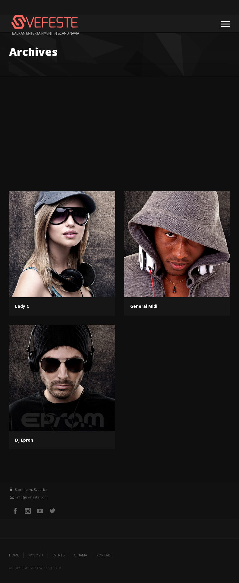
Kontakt (104, 555)
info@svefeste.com (32, 497)
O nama (80, 555)
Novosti (35, 555)
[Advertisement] (119, 121)
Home (14, 555)
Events (58, 555)
